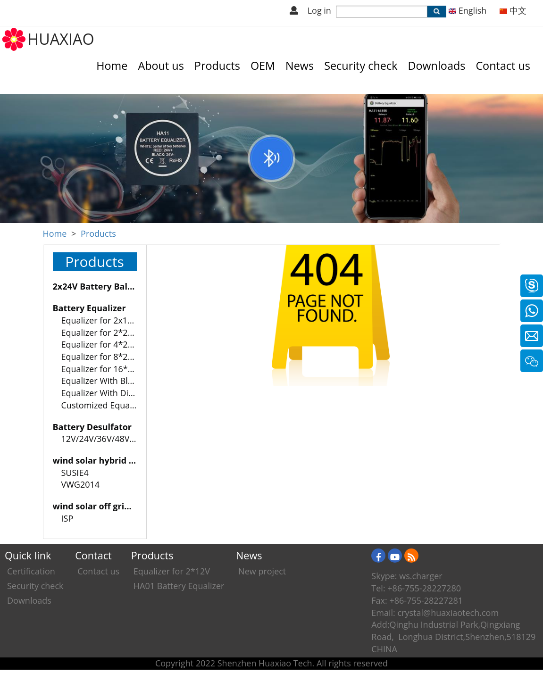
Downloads (436, 65)
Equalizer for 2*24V (99, 332)
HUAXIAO (60, 38)
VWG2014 (80, 484)
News (299, 65)
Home (111, 65)
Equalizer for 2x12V (99, 320)
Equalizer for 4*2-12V (103, 344)
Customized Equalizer (104, 405)
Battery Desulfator (92, 426)
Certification (31, 571)
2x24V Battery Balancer (102, 286)
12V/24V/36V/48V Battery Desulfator (132, 438)
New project (262, 571)
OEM (263, 65)
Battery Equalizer (89, 308)
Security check (360, 65)
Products (217, 65)
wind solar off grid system (107, 506)
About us (161, 65)
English (467, 10)
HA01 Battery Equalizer (179, 585)
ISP (67, 518)
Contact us (503, 65)
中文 (513, 10)
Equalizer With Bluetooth (110, 380)
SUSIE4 (75, 472)
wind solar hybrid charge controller (127, 460)
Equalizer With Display (105, 393)
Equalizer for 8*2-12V (103, 356)
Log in (319, 10)
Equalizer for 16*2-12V (105, 368)
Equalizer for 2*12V (172, 571)
